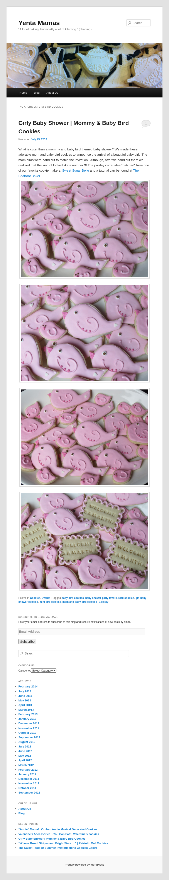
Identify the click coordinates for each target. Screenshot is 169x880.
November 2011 (28, 783)
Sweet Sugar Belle (75, 170)
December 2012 (28, 723)
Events (46, 597)
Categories (24, 670)
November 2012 (28, 728)
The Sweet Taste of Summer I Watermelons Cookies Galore (57, 847)
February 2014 (27, 686)
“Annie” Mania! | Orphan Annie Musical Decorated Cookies (57, 829)
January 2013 (27, 718)
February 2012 (27, 769)
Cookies (35, 597)
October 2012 (27, 732)
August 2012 (26, 742)
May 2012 (24, 755)
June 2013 (25, 695)
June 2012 (25, 751)
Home (23, 92)
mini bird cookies (50, 601)
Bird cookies (126, 597)
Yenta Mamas (39, 22)
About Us (52, 92)
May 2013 (24, 700)
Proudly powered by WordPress (84, 864)
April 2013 (25, 705)
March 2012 (26, 765)
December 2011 (28, 778)
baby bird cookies (73, 597)
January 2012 (27, 774)
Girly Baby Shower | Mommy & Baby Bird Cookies (51, 838)
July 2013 (24, 691)
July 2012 (24, 746)
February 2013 (27, 714)
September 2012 (29, 737)
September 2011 (29, 792)
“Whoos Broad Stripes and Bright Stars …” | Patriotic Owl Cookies (63, 843)
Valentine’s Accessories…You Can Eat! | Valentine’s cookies (58, 834)
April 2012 (25, 760)
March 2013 (26, 709)
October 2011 (27, 788)
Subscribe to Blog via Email (38, 617)
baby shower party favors (101, 597)
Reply (103, 601)
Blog (37, 92)
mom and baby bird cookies (80, 601)
